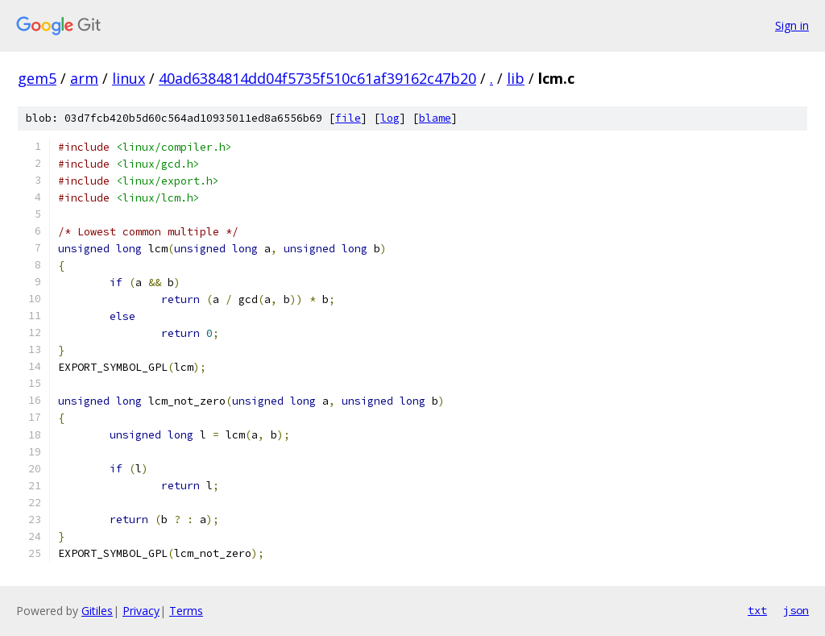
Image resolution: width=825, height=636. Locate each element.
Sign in (792, 25)
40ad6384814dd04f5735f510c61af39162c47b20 (317, 78)
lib (515, 78)
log (390, 118)
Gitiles (97, 610)
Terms (186, 610)
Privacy (141, 610)
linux (128, 78)
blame (435, 118)
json (796, 610)
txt (757, 610)
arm (84, 78)
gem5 (37, 78)
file (348, 118)
